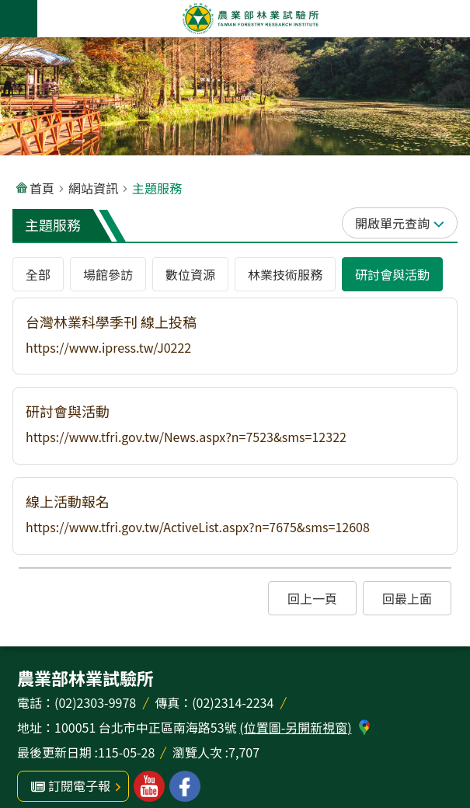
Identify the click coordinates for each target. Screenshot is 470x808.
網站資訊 (93, 188)
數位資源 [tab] (190, 274)
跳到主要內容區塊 (8, 8)
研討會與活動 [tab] (392, 274)
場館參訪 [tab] (108, 274)
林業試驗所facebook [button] (184, 786)
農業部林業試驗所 (251, 18)
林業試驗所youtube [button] (149, 786)
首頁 (42, 188)
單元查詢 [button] (405, 223)
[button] (235, 336)
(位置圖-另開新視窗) (295, 727)
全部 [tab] (38, 274)
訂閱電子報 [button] (79, 785)
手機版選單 (18, 18)
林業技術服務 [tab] (285, 274)
